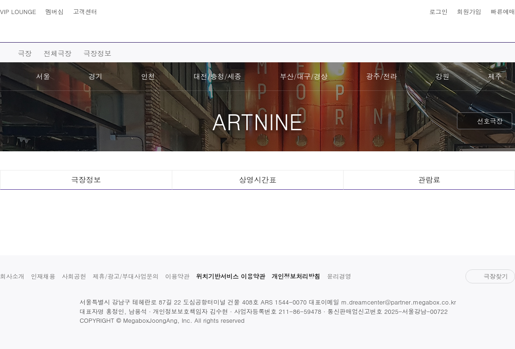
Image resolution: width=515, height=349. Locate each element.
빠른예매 (503, 11)
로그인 (438, 11)
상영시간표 (487, 28)
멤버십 (54, 11)
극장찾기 (490, 276)
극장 (169, 33)
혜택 (438, 33)
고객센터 (85, 11)
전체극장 (58, 53)
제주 (495, 76)
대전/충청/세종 (217, 76)
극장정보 (97, 53)
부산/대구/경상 (304, 76)
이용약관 (177, 276)
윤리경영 (339, 276)
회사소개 (12, 276)
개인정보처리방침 (296, 276)
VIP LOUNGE (18, 11)
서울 (43, 76)
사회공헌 (74, 276)
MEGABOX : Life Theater (257, 22)
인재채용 (43, 276)
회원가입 (469, 11)
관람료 (429, 179)
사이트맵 (8, 28)
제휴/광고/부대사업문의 (126, 276)
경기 (95, 76)
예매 (127, 33)
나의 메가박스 (506, 28)
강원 (442, 76)
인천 (148, 76)
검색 (27, 28)
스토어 (392, 33)
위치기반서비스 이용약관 (230, 276)
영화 (85, 33)
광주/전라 (381, 76)
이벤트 (342, 33)
